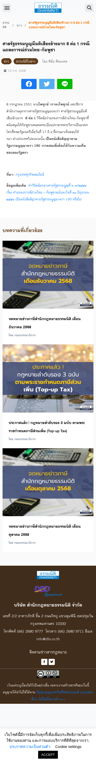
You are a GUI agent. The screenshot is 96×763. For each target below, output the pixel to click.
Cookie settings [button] (68, 746)
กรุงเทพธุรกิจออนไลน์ (30, 174)
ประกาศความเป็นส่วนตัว (29, 746)
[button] (7, 8)
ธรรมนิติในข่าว (26, 61)
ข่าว (19, 25)
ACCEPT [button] (48, 755)
